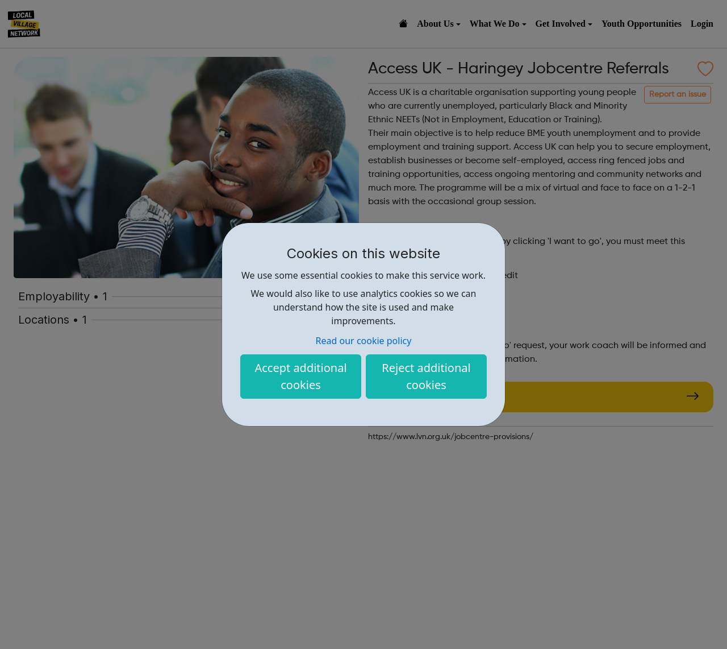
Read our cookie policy (364, 340)
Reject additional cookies (426, 376)
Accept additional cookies (300, 376)
